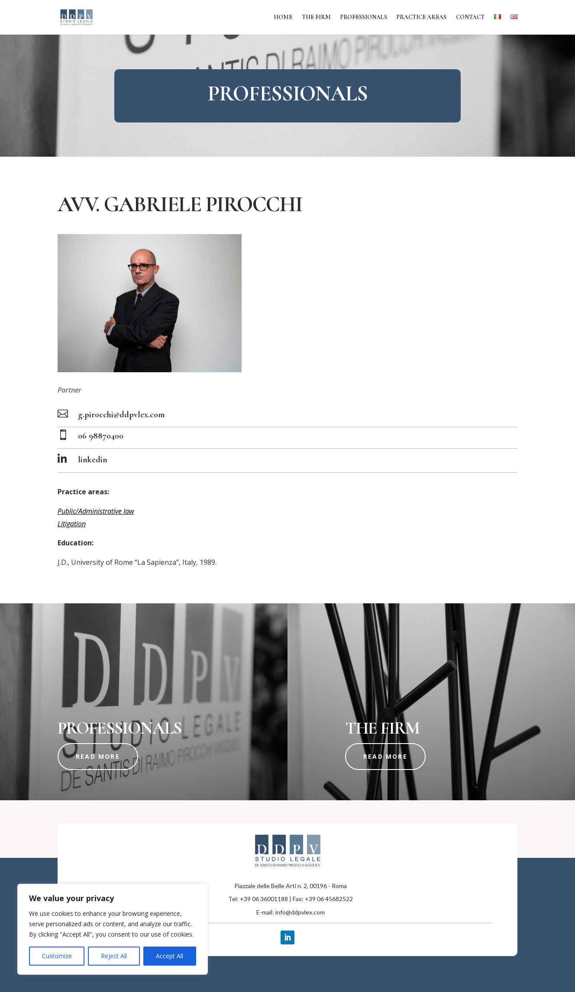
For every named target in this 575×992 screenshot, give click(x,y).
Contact (470, 17)
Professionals (363, 17)
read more (98, 756)
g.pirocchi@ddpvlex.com (121, 414)
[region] (112, 929)
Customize (57, 956)
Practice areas (421, 17)
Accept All (169, 956)
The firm (316, 17)
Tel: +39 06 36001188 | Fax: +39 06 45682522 (290, 898)
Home (283, 17)
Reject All (114, 956)
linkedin (92, 459)
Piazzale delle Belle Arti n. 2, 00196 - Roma (290, 885)
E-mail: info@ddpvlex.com (290, 912)
